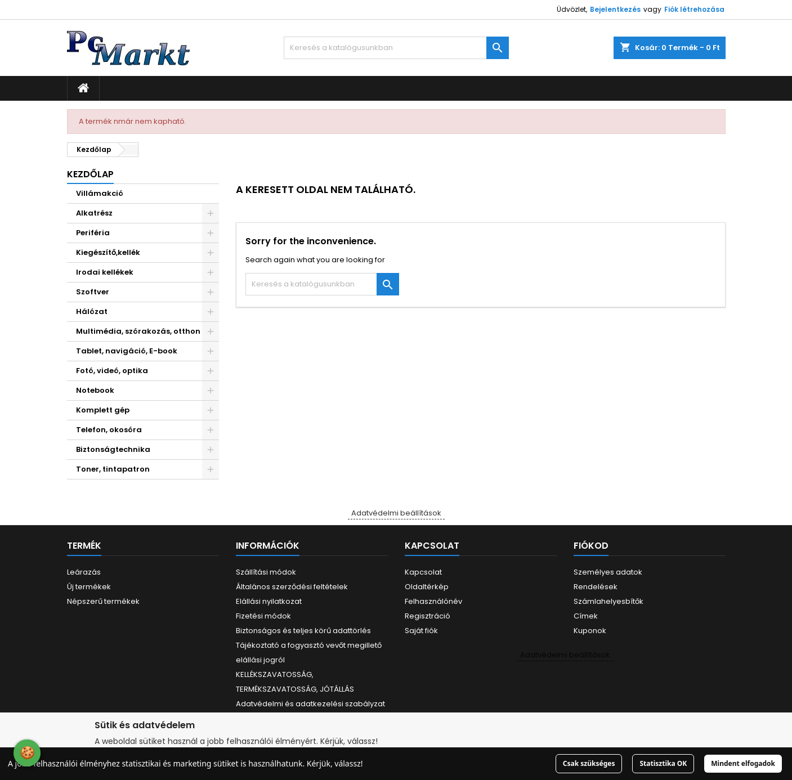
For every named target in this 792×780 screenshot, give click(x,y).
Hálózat (92, 311)
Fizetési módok (263, 616)
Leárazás (84, 572)
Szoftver (92, 291)
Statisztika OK (663, 763)
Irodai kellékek (104, 272)
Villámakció (99, 193)
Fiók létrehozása (694, 9)
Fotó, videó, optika (112, 370)
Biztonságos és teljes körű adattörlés (303, 630)
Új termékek (89, 586)
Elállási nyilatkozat (269, 601)
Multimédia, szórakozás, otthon (138, 331)
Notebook (95, 390)
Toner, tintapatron (113, 469)
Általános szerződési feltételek (292, 586)
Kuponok (590, 630)
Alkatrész (94, 213)
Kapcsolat (423, 572)
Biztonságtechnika (113, 449)
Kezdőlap (90, 174)
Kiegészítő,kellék (108, 252)
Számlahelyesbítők (608, 601)
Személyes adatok (608, 572)
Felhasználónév (433, 601)
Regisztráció (427, 616)
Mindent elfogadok (743, 763)
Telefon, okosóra (109, 429)
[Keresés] (396, 48)
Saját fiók (421, 630)
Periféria (93, 232)
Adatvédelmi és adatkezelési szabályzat (310, 703)
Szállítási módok (266, 572)
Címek (586, 616)
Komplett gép (102, 410)
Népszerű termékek (103, 601)
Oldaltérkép (427, 586)
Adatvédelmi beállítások (396, 513)
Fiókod (591, 545)
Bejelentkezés (615, 9)
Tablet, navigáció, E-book (126, 351)
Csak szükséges (589, 763)
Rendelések (596, 586)
